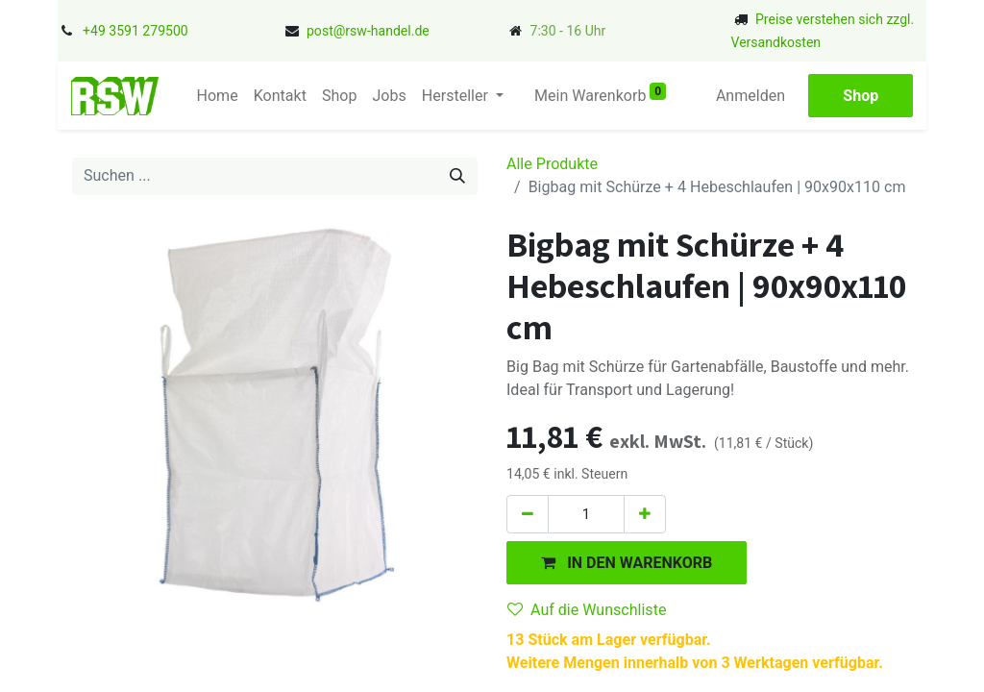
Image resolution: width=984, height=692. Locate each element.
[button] (626, 562)
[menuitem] (209, 96)
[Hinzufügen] (645, 514)
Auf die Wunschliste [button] (586, 610)
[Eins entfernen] (527, 514)
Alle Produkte (552, 164)
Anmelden (759, 95)
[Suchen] (457, 176)
